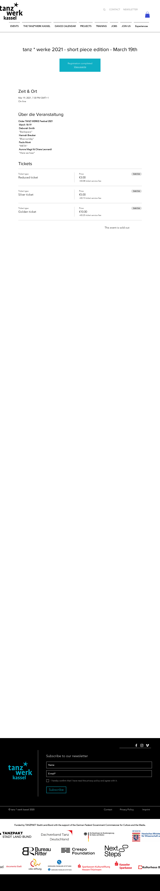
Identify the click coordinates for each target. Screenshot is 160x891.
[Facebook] (136, 745)
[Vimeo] (147, 745)
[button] (147, 15)
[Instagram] (142, 745)
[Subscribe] (56, 790)
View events (80, 66)
